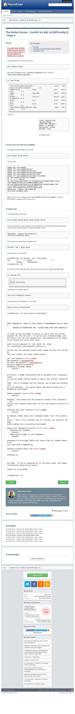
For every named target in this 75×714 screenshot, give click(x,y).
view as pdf (58, 511)
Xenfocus (12, 690)
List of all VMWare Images (44, 622)
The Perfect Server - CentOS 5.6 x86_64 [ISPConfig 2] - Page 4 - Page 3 (24, 533)
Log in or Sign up (67, 1)
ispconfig (48, 596)
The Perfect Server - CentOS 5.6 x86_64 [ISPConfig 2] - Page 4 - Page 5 (24, 537)
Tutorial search (8, 15)
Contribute (41, 690)
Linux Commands (30, 11)
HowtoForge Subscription (45, 11)
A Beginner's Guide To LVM (31, 660)
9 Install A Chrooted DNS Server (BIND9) (47, 49)
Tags (13, 11)
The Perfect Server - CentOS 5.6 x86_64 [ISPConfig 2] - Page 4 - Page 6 (24, 539)
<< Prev (11, 482)
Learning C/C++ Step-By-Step (31, 657)
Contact (47, 690)
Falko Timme (47, 594)
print (66, 511)
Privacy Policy (70, 692)
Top (69, 690)
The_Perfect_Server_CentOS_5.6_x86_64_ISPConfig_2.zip (31, 616)
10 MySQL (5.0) (38, 51)
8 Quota (36, 47)
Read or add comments (45, 598)
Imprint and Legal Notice (60, 690)
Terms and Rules (63, 692)
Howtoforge (9, 692)
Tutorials (6, 11)
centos (36, 596)
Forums (20, 11)
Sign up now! (37, 575)
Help (52, 690)
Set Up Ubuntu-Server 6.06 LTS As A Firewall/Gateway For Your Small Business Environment (35, 669)
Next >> (63, 482)
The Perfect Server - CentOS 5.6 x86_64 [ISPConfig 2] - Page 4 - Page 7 (24, 541)
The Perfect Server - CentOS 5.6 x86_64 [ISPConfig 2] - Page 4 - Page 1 (24, 529)
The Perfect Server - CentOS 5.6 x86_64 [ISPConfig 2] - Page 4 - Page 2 (24, 531)
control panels (42, 596)
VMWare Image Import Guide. (43, 620)
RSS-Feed (72, 690)
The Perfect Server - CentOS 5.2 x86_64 (34, 684)
